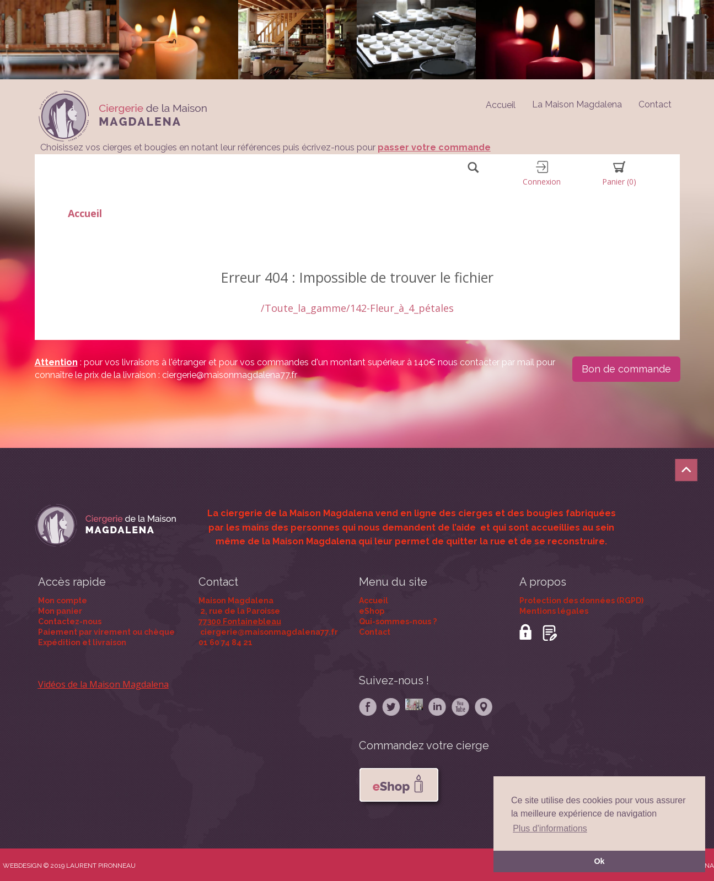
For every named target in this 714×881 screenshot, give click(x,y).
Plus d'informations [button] (550, 828)
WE (8, 865)
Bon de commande (626, 369)
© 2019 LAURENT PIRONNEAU (90, 865)
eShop (371, 611)
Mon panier (60, 611)
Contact (655, 104)
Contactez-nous (69, 621)
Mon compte (62, 600)
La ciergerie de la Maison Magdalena (290, 513)
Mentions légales (553, 611)
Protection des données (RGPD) (581, 600)
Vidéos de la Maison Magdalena (103, 684)
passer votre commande (434, 147)
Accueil (85, 213)
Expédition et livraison (82, 642)
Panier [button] (619, 173)
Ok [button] (599, 861)
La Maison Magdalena (577, 104)
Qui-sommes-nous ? (398, 621)
